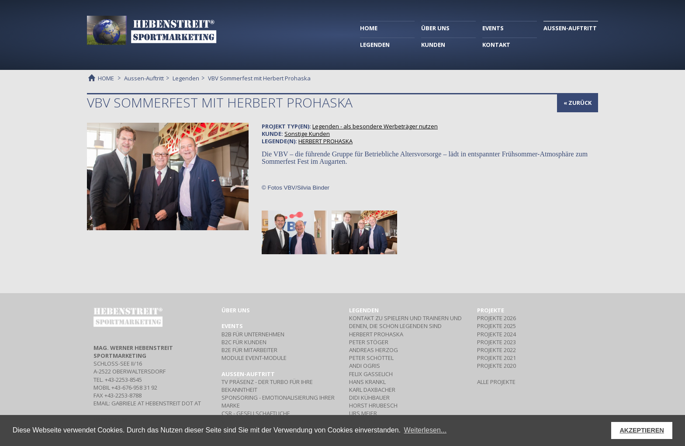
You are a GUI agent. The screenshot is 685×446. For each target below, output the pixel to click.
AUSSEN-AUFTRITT (570, 28)
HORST (373, 405)
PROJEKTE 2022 (496, 350)
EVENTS (493, 28)
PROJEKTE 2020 (496, 366)
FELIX (371, 374)
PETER (368, 342)
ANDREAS (373, 350)
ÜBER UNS (435, 28)
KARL (372, 390)
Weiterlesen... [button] (425, 430)
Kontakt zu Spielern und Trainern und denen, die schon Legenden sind (405, 322)
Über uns (235, 310)
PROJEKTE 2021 (496, 358)
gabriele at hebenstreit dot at (156, 403)
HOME (368, 28)
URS (363, 413)
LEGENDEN (375, 44)
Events (232, 326)
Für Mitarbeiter (249, 350)
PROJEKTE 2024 (496, 334)
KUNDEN (433, 44)
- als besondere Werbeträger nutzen (375, 126)
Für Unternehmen (252, 334)
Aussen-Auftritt (144, 78)
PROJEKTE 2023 (496, 342)
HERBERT (325, 141)
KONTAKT (496, 44)
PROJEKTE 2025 (496, 326)
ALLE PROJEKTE (496, 382)
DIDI (369, 397)
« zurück (578, 103)
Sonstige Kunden (307, 134)
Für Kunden (243, 342)
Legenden (186, 78)
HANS (367, 382)
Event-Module (254, 358)
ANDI (364, 366)
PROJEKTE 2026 (496, 318)
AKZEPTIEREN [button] (641, 430)
